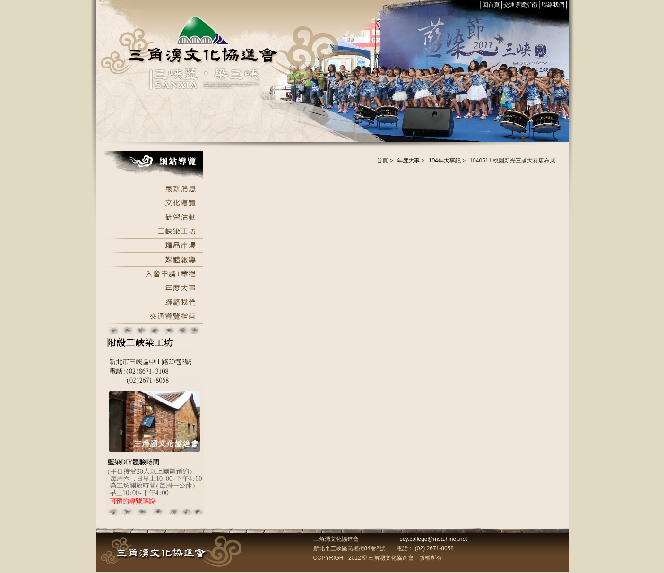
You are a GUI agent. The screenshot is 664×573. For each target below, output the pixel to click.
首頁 (382, 160)
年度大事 (408, 160)
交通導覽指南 (520, 4)
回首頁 (491, 4)
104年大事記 (445, 160)
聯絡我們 (553, 4)
